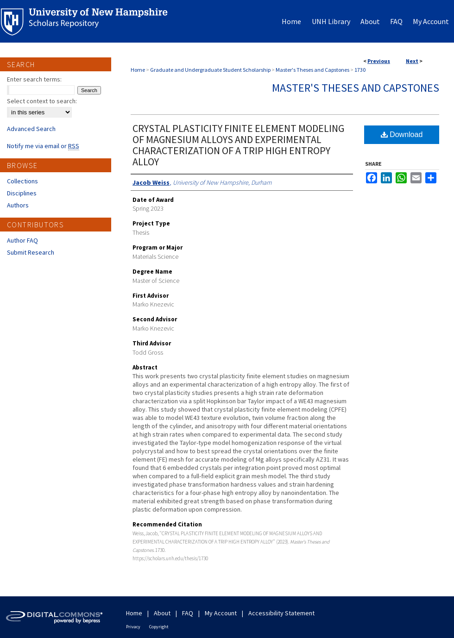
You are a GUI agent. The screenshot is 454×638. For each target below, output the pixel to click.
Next (412, 60)
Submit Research (30, 252)
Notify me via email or (43, 146)
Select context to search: (42, 101)
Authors (18, 205)
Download (402, 134)
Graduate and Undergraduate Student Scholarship (210, 69)
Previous (378, 60)
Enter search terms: (34, 79)
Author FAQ (22, 240)
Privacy (133, 627)
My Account (221, 613)
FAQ (187, 613)
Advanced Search (31, 129)
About (162, 613)
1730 (360, 69)
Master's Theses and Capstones (312, 69)
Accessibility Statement (281, 613)
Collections (22, 181)
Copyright (159, 627)
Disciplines (22, 193)
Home (138, 69)
